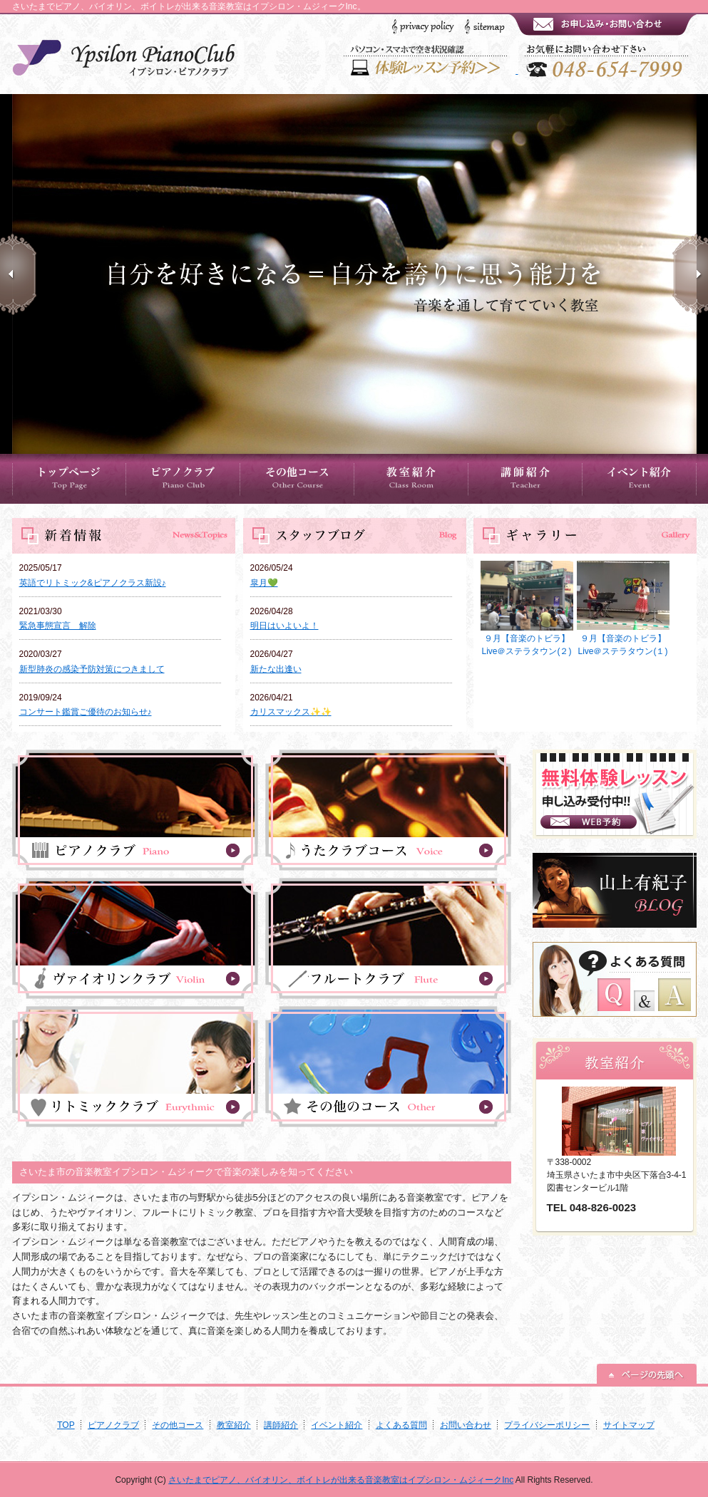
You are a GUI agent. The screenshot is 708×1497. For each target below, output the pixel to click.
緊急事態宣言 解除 (57, 626)
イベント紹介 (336, 1425)
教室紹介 (234, 1425)
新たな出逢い (276, 669)
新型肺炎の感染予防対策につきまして (92, 669)
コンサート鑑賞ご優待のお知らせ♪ (85, 712)
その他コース (177, 1425)
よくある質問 (401, 1425)
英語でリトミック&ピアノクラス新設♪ (92, 583)
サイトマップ (629, 1425)
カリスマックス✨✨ (291, 712)
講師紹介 (281, 1425)
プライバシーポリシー (547, 1425)
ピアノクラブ (113, 1425)
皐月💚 (264, 583)
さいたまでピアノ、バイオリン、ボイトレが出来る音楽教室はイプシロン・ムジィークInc (340, 1480)
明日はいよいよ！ (284, 626)
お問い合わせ (465, 1425)
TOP (65, 1425)
